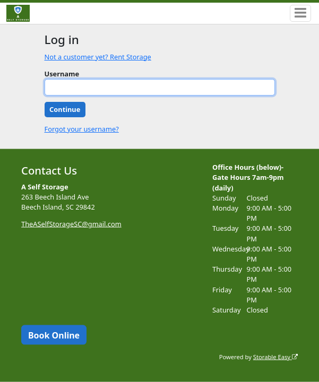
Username (62, 74)
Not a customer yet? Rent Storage (98, 57)
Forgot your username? (82, 129)
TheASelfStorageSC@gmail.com (71, 224)
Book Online (54, 335)
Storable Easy (275, 356)
